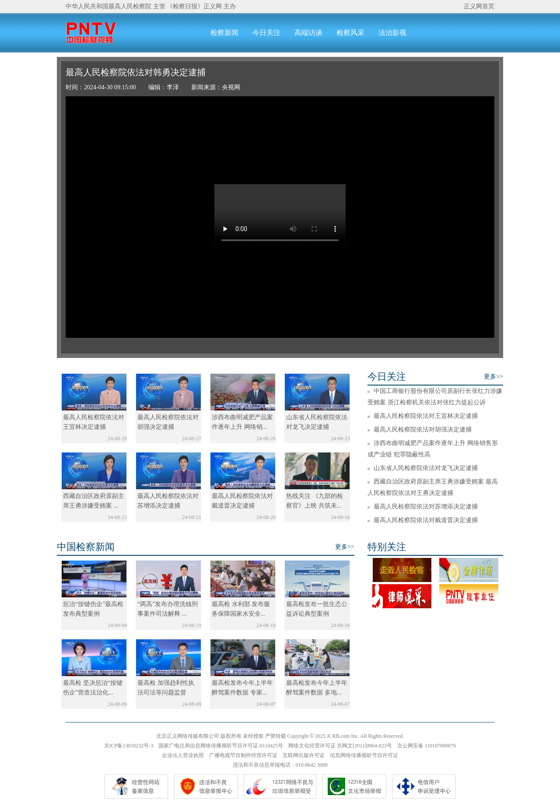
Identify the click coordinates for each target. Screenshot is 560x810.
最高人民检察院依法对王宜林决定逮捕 (426, 416)
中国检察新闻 (86, 546)
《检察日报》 (185, 6)
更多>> (493, 376)
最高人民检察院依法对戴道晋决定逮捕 (426, 520)
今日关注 (266, 32)
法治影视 (392, 32)
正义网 (212, 6)
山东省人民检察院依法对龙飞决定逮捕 (426, 468)
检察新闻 (224, 32)
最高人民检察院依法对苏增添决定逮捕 (426, 506)
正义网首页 (479, 6)
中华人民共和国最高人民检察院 (108, 6)
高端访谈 (308, 32)
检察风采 (350, 32)
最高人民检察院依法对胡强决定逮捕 (423, 429)
